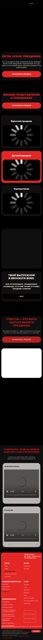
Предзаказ (27, 566)
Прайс (6, 566)
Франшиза (27, 590)
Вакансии (26, 592)
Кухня (26, 563)
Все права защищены (8, 625)
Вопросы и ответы (29, 598)
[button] (21, 74)
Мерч (25, 595)
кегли (7, 563)
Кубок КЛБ (7, 576)
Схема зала (27, 603)
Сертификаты (6, 591)
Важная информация (8, 623)
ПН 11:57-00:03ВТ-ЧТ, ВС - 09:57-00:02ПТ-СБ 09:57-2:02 (32, 556)
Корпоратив (5, 589)
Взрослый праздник (21, 121)
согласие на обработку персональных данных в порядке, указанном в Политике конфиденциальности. (16, 636)
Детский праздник (21, 155)
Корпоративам (21, 189)
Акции (6, 568)
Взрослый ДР (6, 586)
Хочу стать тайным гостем (31, 600)
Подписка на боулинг (11, 574)
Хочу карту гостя (10, 571)
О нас (25, 587)
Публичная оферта (7, 607)
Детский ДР (5, 584)
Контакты (26, 584)
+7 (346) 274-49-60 (7, 604)
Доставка (26, 568)
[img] (9, 4)
